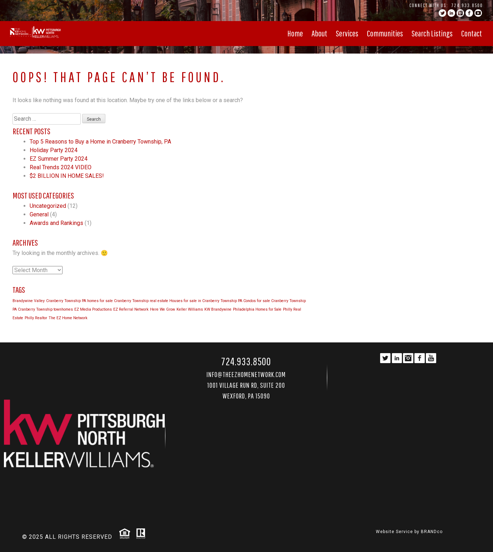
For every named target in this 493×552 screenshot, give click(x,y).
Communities (385, 33)
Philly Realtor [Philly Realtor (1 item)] (36, 318)
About (319, 33)
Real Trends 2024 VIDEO (60, 167)
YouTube (478, 13)
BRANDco (432, 531)
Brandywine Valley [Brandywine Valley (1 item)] (29, 300)
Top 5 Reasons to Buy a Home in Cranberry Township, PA (100, 141)
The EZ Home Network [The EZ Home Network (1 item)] (68, 318)
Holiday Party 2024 (54, 150)
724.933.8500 (467, 5)
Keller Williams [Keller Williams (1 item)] (189, 309)
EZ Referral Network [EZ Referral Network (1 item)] (131, 309)
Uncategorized (48, 205)
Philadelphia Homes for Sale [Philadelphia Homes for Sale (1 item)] (257, 309)
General (39, 214)
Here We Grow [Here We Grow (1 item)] (162, 309)
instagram (460, 13)
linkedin (451, 13)
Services (347, 33)
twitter (442, 13)
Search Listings (432, 33)
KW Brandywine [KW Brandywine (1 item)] (217, 309)
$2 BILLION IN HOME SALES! (67, 175)
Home (295, 33)
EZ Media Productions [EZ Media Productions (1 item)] (93, 309)
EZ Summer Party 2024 (59, 158)
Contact (471, 33)
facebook (469, 13)
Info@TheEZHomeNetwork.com (246, 374)
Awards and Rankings (56, 223)
